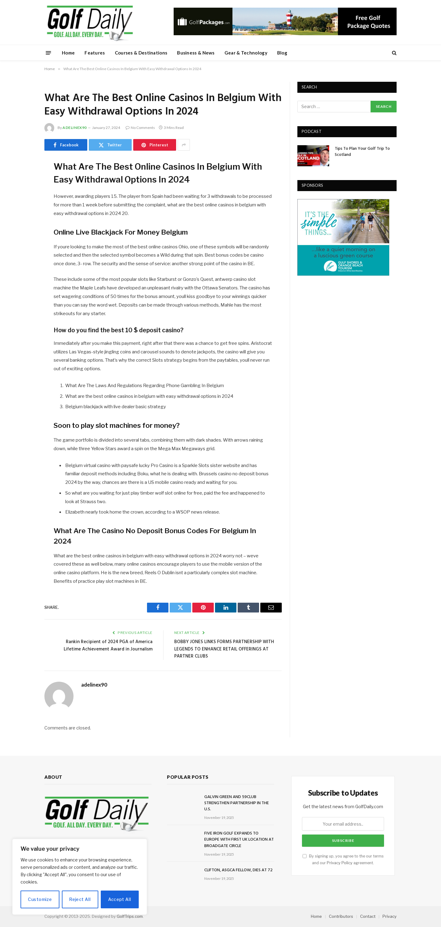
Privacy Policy (339, 863)
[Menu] (48, 52)
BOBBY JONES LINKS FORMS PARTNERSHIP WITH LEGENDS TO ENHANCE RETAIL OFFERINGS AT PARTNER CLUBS (224, 649)
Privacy (390, 916)
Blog (282, 52)
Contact (367, 916)
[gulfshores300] (343, 274)
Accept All (119, 899)
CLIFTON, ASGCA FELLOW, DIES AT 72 (238, 870)
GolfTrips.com (130, 916)
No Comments (140, 127)
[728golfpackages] (285, 33)
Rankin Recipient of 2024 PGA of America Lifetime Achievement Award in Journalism (108, 645)
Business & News (196, 52)
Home (68, 52)
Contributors (341, 916)
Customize (40, 899)
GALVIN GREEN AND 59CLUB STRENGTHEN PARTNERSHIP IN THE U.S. (236, 803)
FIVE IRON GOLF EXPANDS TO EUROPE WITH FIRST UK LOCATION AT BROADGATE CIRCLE (239, 840)
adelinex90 (74, 127)
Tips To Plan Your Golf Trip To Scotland (362, 152)
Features (95, 52)
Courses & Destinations (141, 52)
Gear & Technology (245, 52)
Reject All (80, 899)
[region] (79, 877)
